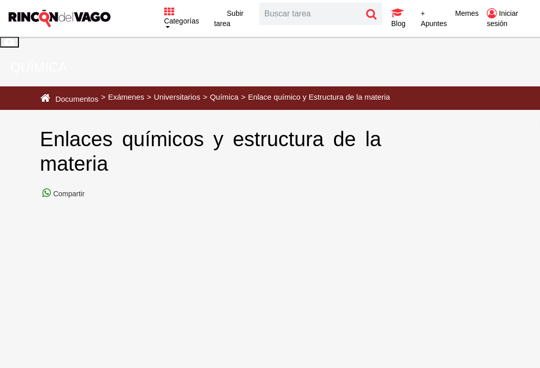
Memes (467, 13)
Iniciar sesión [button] (502, 18)
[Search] (310, 14)
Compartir (67, 194)
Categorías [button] (181, 16)
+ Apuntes (434, 18)
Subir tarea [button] (229, 18)
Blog (398, 18)
